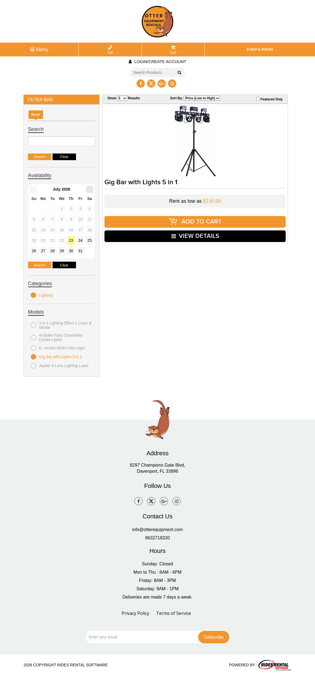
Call (110, 49)
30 (71, 251)
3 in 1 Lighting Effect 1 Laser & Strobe (61, 325)
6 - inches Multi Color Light (58, 348)
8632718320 (157, 537)
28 (52, 251)
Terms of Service (173, 613)
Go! (179, 73)
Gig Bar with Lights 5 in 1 (56, 357)
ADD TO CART (195, 221)
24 (80, 240)
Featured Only (269, 99)
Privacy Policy (135, 613)
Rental (36, 114)
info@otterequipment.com (157, 529)
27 (43, 251)
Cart (173, 49)
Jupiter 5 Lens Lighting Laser (60, 365)
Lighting (42, 295)
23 (71, 240)
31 (80, 251)
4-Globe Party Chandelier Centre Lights (57, 337)
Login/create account (157, 61)
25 (89, 240)
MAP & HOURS (260, 49)
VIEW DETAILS (195, 236)
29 (62, 251)
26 (34, 251)
